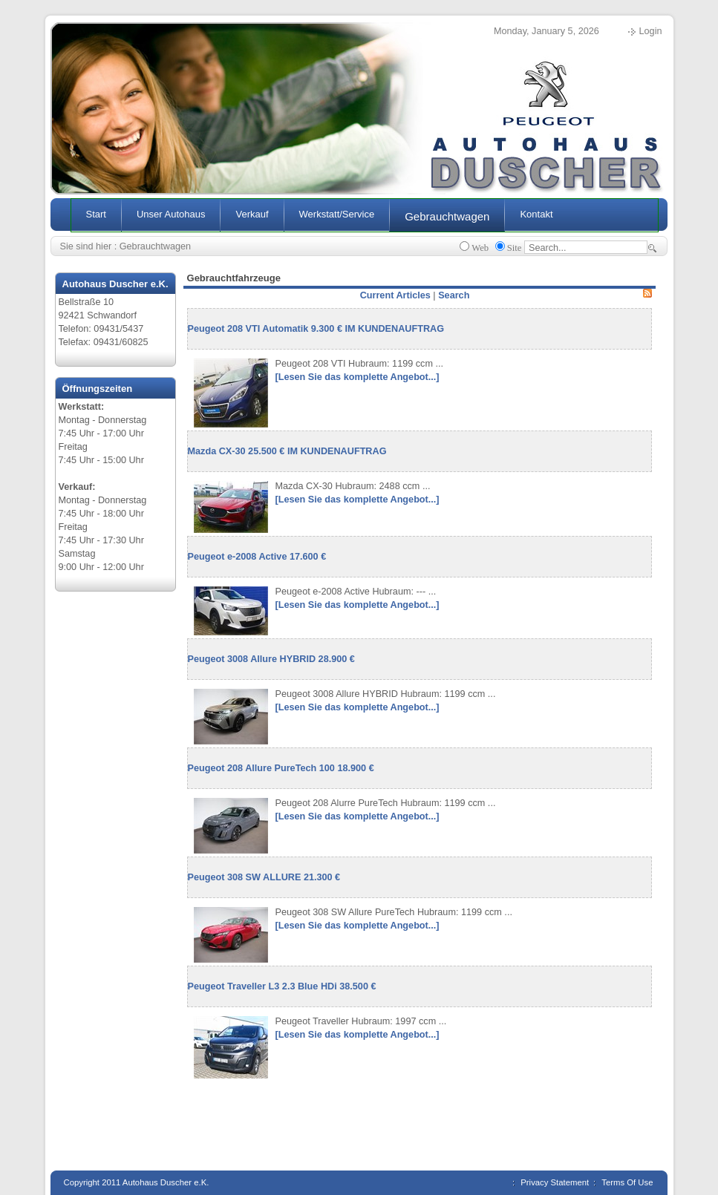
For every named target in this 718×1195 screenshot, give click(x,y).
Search (453, 295)
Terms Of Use (627, 1182)
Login (650, 31)
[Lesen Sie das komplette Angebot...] (357, 377)
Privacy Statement (554, 1182)
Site (514, 248)
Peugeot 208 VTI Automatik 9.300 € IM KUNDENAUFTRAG (316, 329)
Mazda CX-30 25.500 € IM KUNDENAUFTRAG (287, 451)
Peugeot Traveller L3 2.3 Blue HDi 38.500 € (282, 986)
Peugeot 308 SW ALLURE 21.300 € (264, 877)
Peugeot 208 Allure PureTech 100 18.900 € (281, 768)
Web (480, 248)
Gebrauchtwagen (155, 246)
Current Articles (395, 295)
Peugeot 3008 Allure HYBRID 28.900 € (271, 659)
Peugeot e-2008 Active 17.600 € (257, 556)
